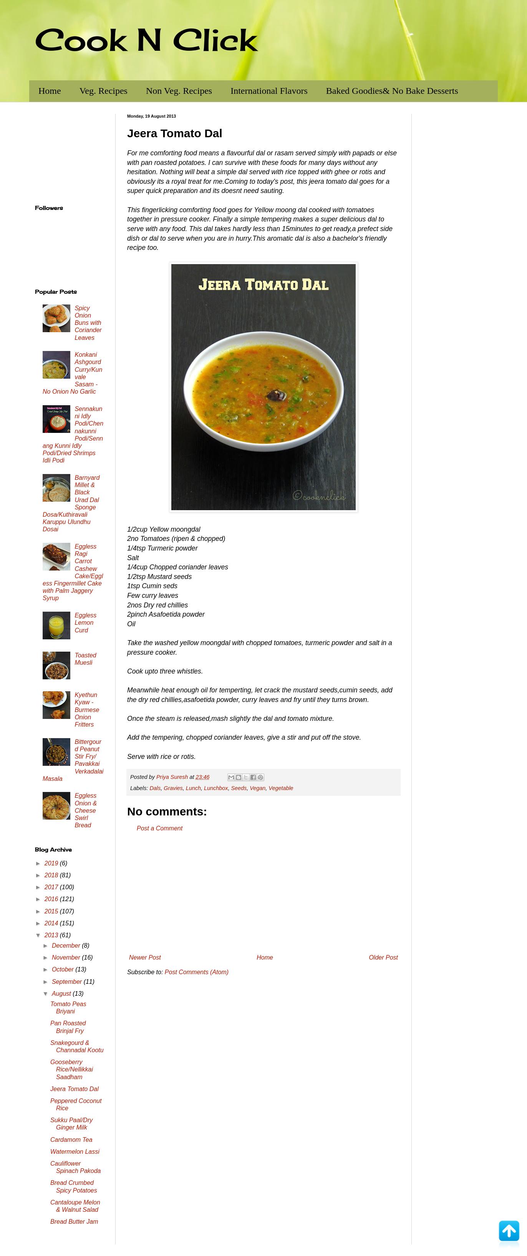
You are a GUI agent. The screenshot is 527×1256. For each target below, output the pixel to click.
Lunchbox (216, 788)
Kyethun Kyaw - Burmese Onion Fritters (87, 710)
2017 (52, 887)
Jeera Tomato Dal (74, 1089)
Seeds (239, 788)
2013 (52, 935)
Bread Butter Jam (74, 1221)
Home (49, 91)
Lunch (193, 788)
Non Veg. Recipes (179, 91)
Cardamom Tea (71, 1139)
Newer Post (145, 957)
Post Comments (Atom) (197, 972)
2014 (52, 923)
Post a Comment (159, 828)
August (62, 993)
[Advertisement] (263, 893)
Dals (155, 788)
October (63, 969)
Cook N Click (145, 39)
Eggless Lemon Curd (85, 622)
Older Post (383, 957)
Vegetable (280, 788)
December (67, 945)
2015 (52, 911)
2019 (52, 863)
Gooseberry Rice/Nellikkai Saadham (71, 1069)
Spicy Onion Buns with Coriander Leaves (88, 323)
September (68, 981)
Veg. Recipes (104, 91)
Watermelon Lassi (74, 1151)
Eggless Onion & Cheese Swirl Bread (86, 810)
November (67, 957)
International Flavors (269, 91)
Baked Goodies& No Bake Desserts (392, 91)
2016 (52, 899)
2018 (52, 875)
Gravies (173, 788)
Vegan (257, 788)
